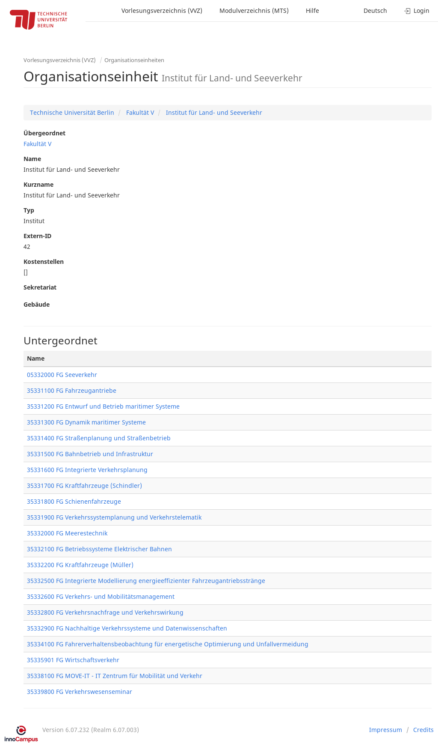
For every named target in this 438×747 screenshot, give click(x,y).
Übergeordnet (44, 133)
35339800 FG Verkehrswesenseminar (79, 691)
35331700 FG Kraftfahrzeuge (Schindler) (84, 485)
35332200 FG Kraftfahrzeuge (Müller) (80, 565)
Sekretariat (40, 287)
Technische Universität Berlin (72, 112)
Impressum (385, 730)
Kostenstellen (44, 261)
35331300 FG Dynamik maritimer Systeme (86, 422)
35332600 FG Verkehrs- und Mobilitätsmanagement (101, 596)
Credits (423, 730)
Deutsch (375, 10)
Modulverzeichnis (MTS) (254, 10)
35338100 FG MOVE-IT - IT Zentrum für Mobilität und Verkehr (114, 676)
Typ (29, 210)
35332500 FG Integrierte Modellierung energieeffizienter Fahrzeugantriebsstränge (146, 581)
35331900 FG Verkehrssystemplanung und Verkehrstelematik (114, 517)
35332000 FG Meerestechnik (67, 533)
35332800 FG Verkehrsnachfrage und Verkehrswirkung (105, 612)
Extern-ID (37, 236)
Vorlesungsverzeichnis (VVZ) (161, 10)
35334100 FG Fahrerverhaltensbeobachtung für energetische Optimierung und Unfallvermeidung (167, 644)
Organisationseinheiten (134, 60)
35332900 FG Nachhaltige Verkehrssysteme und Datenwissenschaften (127, 628)
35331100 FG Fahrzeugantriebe (71, 390)
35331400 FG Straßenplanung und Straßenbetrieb (99, 438)
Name (32, 159)
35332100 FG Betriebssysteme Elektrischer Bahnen (99, 549)
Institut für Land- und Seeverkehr (213, 112)
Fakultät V (139, 112)
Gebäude (37, 304)
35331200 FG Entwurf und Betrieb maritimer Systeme (103, 406)
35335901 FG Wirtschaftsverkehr (73, 660)
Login (416, 10)
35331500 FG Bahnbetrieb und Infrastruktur (90, 454)
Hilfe (312, 10)
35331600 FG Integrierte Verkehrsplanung (87, 470)
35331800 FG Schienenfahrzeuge (74, 501)
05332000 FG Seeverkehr (62, 375)
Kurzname (38, 184)
